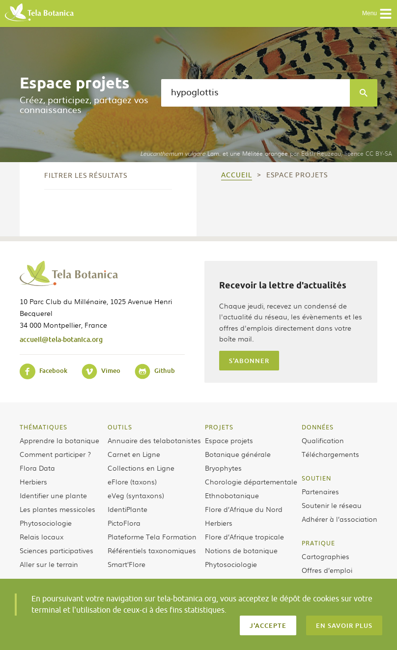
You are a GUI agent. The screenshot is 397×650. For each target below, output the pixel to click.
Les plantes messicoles (57, 509)
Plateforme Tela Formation (152, 536)
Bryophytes (223, 468)
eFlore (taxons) (132, 481)
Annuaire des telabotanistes (154, 440)
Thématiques (43, 427)
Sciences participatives (56, 550)
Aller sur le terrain (49, 564)
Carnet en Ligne (134, 454)
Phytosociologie (46, 523)
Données (318, 427)
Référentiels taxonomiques (152, 550)
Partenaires (320, 491)
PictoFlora (124, 523)
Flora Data (37, 468)
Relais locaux (41, 536)
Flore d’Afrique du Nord (244, 509)
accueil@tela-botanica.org (61, 339)
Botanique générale (238, 454)
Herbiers (33, 481)
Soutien (316, 478)
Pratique (318, 542)
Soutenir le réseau (332, 505)
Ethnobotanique (232, 495)
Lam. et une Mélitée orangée (214, 153)
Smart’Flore (126, 564)
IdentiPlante (127, 509)
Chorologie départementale (251, 481)
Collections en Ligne (141, 468)
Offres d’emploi (327, 570)
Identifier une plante (53, 495)
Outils (120, 427)
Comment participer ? (55, 454)
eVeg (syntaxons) (136, 495)
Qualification (323, 440)
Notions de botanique (241, 550)
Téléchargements (330, 454)
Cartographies (325, 556)
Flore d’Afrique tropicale (244, 536)
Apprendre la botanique (59, 440)
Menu (377, 13)
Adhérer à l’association (339, 519)
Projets (219, 427)
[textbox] (255, 93)
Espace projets (229, 440)
